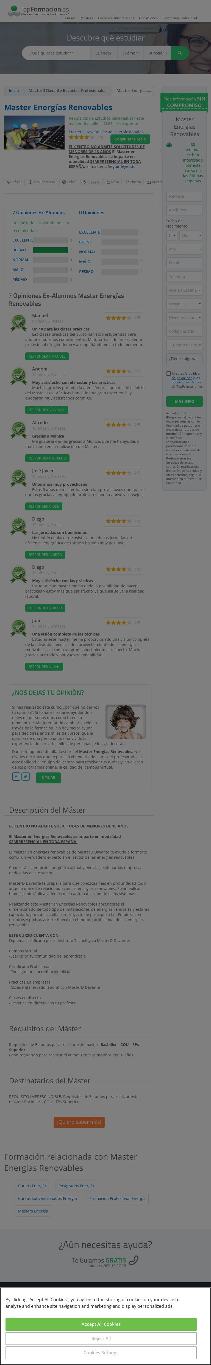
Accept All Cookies (101, 1324)
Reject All (101, 1338)
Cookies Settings (101, 1353)
